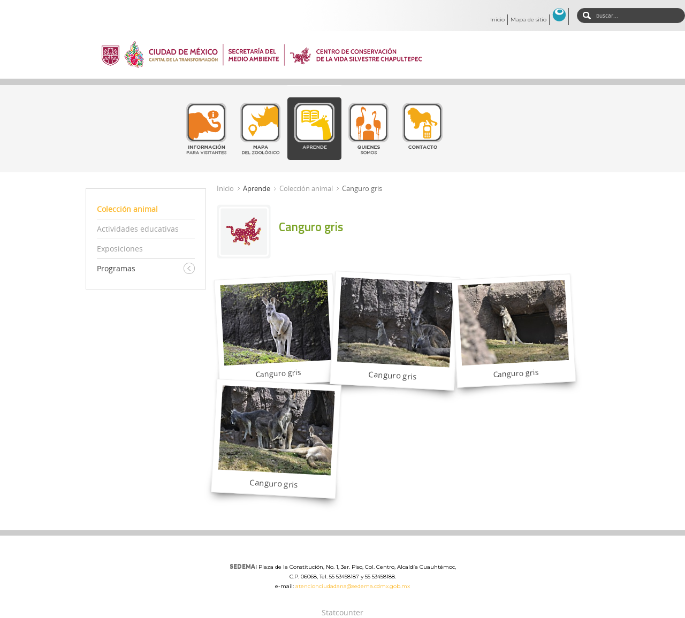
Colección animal (306, 188)
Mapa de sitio (528, 19)
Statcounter (342, 612)
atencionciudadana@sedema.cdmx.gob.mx (352, 586)
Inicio (497, 19)
